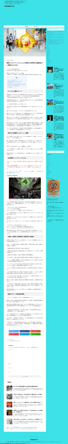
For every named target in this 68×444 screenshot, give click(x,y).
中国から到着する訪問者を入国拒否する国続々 (16, 84)
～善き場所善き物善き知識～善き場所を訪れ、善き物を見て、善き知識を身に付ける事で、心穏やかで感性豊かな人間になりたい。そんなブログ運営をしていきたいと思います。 (34, 441)
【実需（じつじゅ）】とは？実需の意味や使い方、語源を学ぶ (59, 87)
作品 (48, 54)
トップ (8, 26)
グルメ (48, 47)
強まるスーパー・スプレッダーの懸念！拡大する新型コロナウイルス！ (23, 428)
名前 (9, 363)
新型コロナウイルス (16, 340)
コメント (10, 349)
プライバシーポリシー (45, 26)
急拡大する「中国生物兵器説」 (13, 85)
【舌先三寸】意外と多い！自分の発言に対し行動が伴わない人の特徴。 (27, 394)
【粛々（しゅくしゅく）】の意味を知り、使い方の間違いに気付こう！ (27, 402)
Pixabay (17, 199)
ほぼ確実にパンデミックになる (13, 82)
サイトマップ (17, 26)
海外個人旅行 (49, 60)
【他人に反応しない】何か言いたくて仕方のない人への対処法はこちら (27, 419)
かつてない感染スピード (12, 80)
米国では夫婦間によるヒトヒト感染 (14, 81)
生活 (48, 63)
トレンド (9, 339)
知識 (12, 339)
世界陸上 (48, 52)
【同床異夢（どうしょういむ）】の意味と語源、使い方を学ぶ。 (59, 70)
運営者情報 (26, 26)
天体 (48, 55)
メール (10, 367)
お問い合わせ (35, 26)
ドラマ (48, 160)
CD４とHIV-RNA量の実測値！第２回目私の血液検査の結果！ (25, 386)
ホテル (48, 51)
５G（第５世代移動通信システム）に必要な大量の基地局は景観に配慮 (23, 427)
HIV (47, 45)
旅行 (48, 56)
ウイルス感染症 (10, 340)
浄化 (48, 59)
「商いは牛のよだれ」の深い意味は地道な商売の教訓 (59, 103)
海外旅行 (48, 62)
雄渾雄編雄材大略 (9, 6)
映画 (48, 58)
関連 (10, 87)
